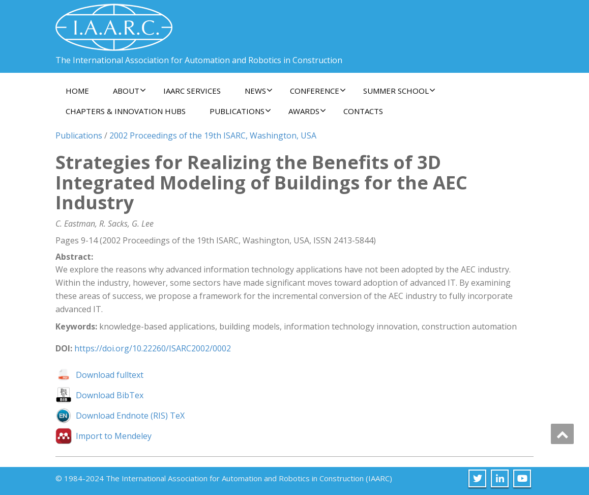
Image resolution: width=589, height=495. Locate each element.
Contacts (363, 111)
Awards (307, 111)
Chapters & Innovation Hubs (126, 111)
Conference (318, 91)
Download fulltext (109, 374)
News (259, 91)
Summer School (399, 91)
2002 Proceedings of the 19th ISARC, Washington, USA (212, 135)
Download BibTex (109, 395)
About (129, 91)
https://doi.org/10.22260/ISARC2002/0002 (152, 348)
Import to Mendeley (114, 436)
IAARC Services (192, 91)
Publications (240, 111)
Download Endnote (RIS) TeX (130, 415)
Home (77, 91)
